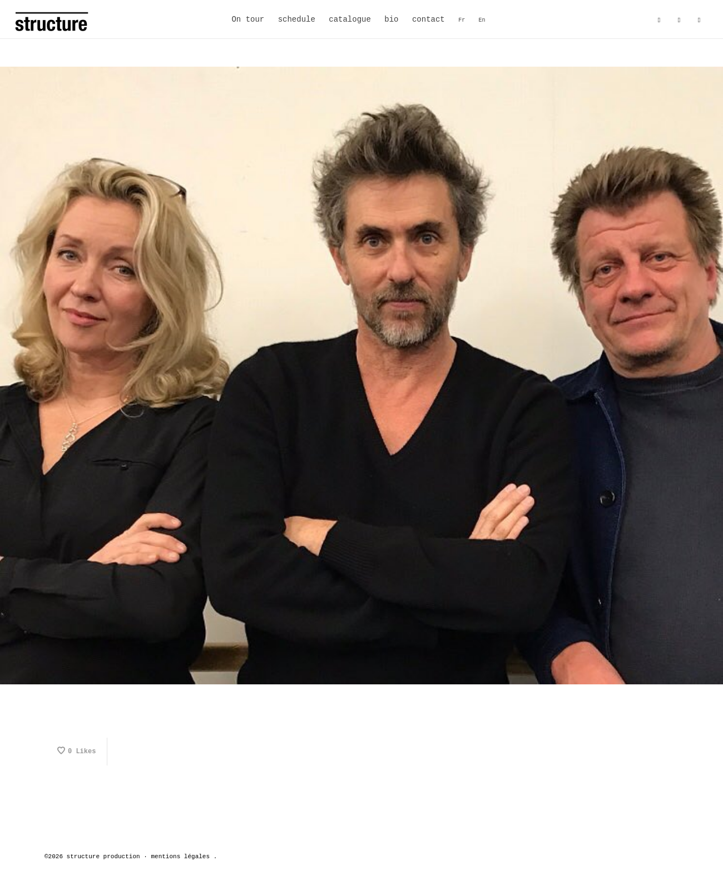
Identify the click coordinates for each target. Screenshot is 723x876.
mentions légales (180, 856)
